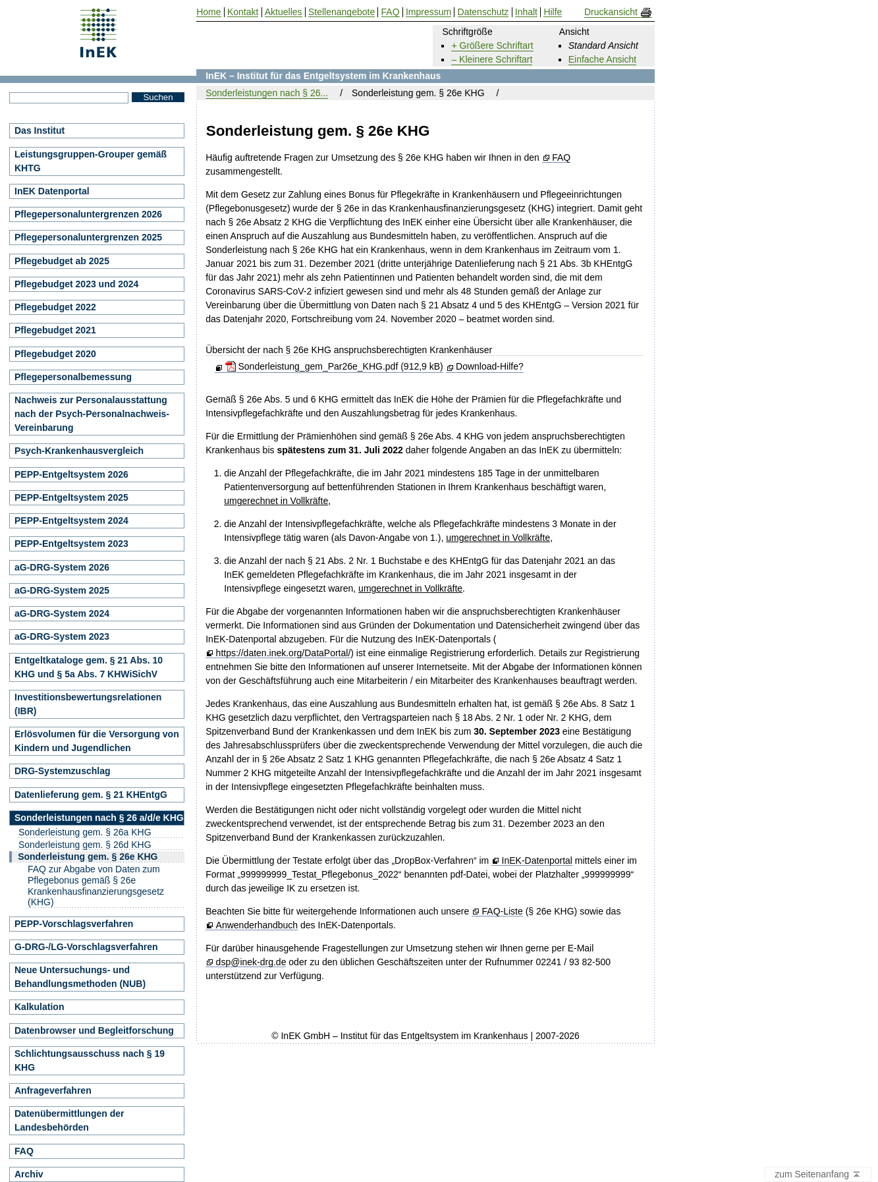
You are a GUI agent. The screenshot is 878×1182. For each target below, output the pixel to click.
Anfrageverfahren (53, 1090)
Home (208, 12)
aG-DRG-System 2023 (61, 636)
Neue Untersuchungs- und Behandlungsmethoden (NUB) (80, 977)
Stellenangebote (341, 12)
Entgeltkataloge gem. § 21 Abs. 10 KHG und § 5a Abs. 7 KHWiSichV (88, 667)
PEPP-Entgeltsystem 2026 (71, 474)
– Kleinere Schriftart (491, 59)
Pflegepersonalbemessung (73, 377)
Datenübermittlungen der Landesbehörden (69, 1120)
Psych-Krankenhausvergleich (79, 450)
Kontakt (242, 12)
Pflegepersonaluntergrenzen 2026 (88, 214)
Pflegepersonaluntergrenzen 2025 (88, 237)
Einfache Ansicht (602, 59)
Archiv (28, 1174)
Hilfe (552, 12)
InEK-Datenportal (537, 861)
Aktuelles (283, 12)
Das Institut (39, 130)
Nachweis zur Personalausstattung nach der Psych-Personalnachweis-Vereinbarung (91, 414)
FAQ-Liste (502, 911)
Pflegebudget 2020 (55, 354)
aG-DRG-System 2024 (61, 613)
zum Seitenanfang (818, 1174)
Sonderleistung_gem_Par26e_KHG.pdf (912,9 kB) (334, 366)
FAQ (561, 158)
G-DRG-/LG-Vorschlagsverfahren (86, 947)
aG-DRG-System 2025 (61, 590)
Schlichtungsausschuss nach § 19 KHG (89, 1060)
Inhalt (526, 12)
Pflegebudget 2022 (55, 307)
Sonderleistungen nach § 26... (267, 93)
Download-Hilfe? (490, 366)
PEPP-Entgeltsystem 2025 (71, 497)
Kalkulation (39, 1006)
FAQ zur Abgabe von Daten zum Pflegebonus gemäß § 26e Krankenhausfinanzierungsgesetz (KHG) (96, 885)
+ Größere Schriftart (492, 45)
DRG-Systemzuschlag (62, 771)
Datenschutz (483, 12)
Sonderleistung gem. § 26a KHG (84, 832)
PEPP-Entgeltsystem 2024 (71, 520)
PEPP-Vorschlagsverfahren (73, 923)
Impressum (428, 12)
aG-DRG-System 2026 (61, 567)
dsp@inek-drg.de (251, 962)
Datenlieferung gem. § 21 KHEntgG (90, 794)
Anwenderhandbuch (257, 925)
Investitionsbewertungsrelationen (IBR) (87, 704)
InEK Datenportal (52, 191)
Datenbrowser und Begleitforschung (94, 1030)
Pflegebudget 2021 (55, 330)
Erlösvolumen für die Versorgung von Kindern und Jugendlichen (96, 741)
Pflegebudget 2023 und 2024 (76, 284)
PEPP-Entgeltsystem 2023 (71, 543)
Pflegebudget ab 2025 (61, 261)
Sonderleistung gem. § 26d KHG (84, 844)
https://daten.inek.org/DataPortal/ (283, 653)
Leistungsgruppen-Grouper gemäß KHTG (90, 161)
